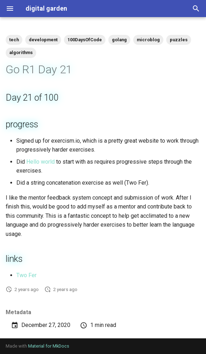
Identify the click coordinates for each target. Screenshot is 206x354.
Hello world (40, 161)
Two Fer (26, 275)
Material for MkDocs (48, 346)
